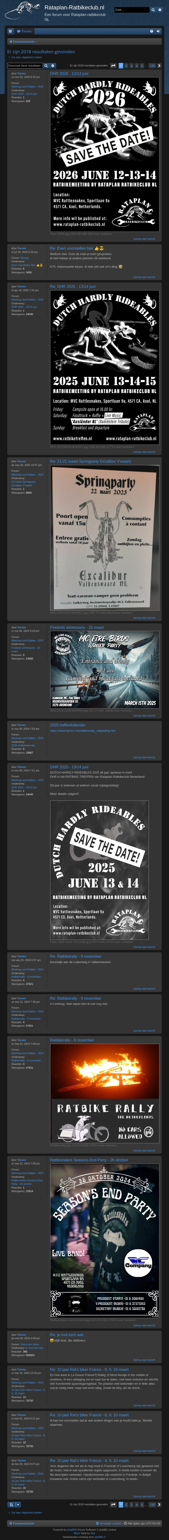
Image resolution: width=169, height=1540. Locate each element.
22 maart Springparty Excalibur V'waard (23, 483)
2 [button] (126, 66)
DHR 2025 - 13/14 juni (24, 306)
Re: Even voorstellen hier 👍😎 (77, 248)
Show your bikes (29, 1344)
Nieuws (24, 257)
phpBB (71, 1529)
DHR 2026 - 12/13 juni (24, 93)
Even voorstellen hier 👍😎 (27, 265)
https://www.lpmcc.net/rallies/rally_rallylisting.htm (83, 730)
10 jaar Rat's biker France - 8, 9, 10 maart (28, 1391)
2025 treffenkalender (23, 745)
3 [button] (131, 66)
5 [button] (142, 66)
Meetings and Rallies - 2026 (27, 86)
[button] (113, 66)
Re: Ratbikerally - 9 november (75, 956)
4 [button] (137, 66)
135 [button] (152, 66)
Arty (93, 1533)
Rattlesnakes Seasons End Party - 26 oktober (26, 1182)
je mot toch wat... (35, 1347)
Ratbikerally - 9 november (26, 976)
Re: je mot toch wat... (68, 1335)
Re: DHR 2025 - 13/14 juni (73, 286)
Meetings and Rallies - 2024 (27, 969)
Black (77, 1533)
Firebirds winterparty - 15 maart (25, 649)
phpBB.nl (100, 1537)
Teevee (21, 73)
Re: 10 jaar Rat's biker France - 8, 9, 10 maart (89, 1369)
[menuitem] (24, 31)
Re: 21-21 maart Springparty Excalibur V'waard (90, 461)
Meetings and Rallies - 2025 (27, 299)
